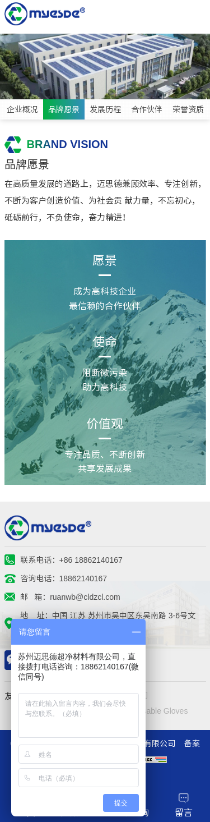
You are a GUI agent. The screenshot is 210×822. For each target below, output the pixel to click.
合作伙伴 (146, 109)
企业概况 (22, 109)
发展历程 (105, 109)
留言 (184, 805)
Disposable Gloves (155, 710)
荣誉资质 (188, 109)
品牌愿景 (64, 109)
